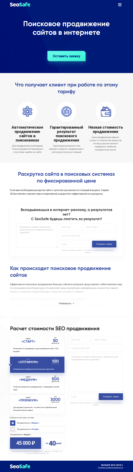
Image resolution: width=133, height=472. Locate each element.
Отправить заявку (104, 244)
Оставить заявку (66, 56)
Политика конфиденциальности (110, 468)
